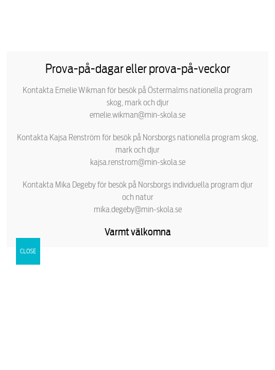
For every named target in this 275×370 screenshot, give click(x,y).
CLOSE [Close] (28, 251)
